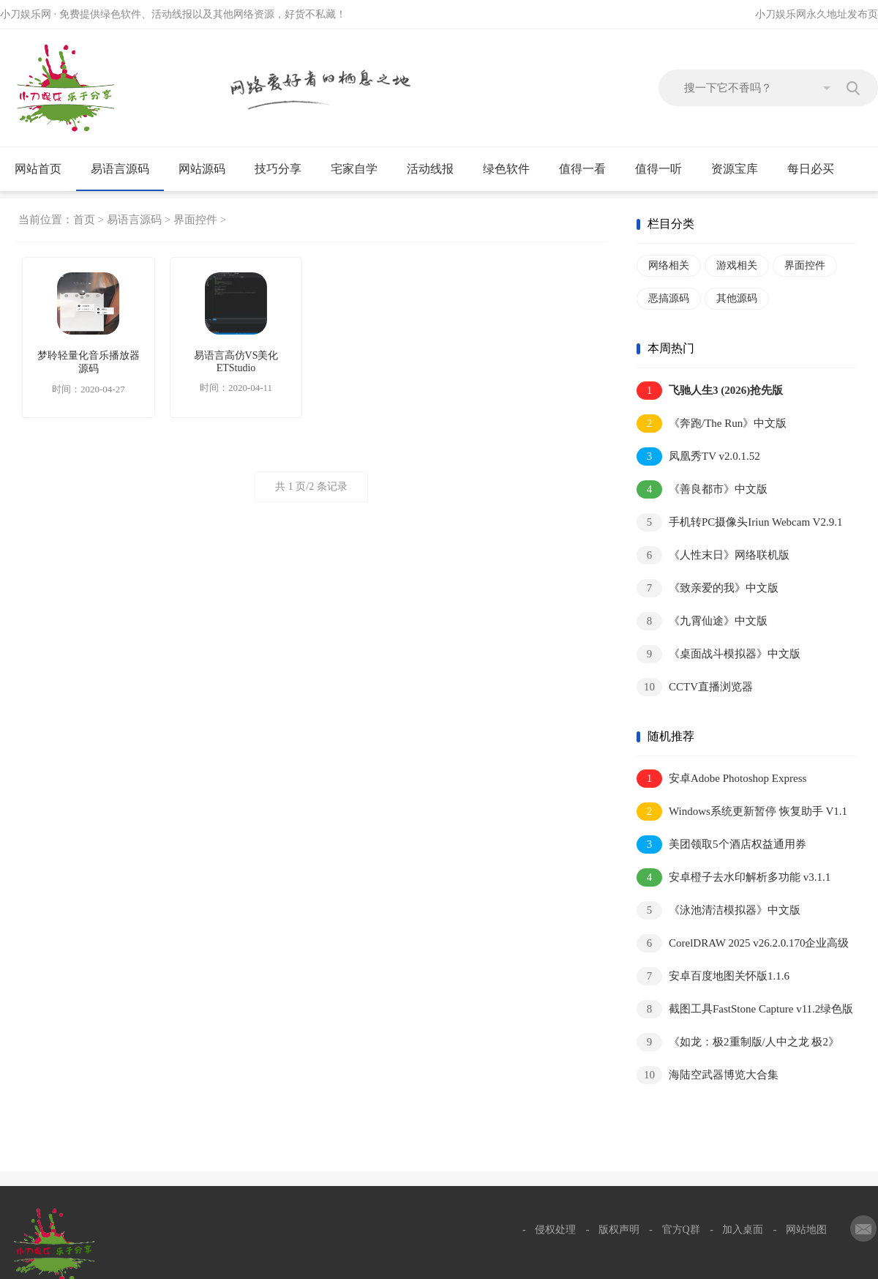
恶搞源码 (668, 298)
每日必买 (810, 169)
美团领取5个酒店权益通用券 (721, 844)
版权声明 (619, 1229)
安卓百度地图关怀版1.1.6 (713, 976)
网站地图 (806, 1229)
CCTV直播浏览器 (695, 687)
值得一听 (664, 169)
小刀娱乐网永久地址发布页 (816, 14)
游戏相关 (736, 265)
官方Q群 (681, 1229)
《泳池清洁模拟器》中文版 (718, 910)
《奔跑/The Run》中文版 (712, 423)
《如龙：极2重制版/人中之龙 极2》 (738, 1042)
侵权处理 (555, 1229)
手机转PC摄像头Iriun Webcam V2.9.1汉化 (739, 523)
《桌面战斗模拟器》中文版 (718, 654)
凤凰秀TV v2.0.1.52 (698, 456)
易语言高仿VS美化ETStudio (236, 361)
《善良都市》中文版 (702, 489)
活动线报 (436, 169)
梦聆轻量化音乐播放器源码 (88, 362)
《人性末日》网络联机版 (713, 555)
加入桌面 (742, 1229)
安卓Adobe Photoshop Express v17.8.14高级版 (721, 779)
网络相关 (668, 265)
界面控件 (195, 219)
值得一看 (588, 169)
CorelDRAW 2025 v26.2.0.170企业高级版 (743, 944)
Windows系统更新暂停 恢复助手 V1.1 (742, 811)
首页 (84, 219)
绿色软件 (512, 169)
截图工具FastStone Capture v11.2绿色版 (745, 1009)
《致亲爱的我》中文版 (707, 588)
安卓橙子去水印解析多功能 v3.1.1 (733, 877)
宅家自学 (360, 169)
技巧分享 (284, 169)
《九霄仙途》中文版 (702, 621)
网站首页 (38, 169)
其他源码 (736, 298)
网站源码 (208, 169)
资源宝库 (740, 169)
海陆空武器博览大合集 (707, 1075)
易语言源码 (126, 169)
